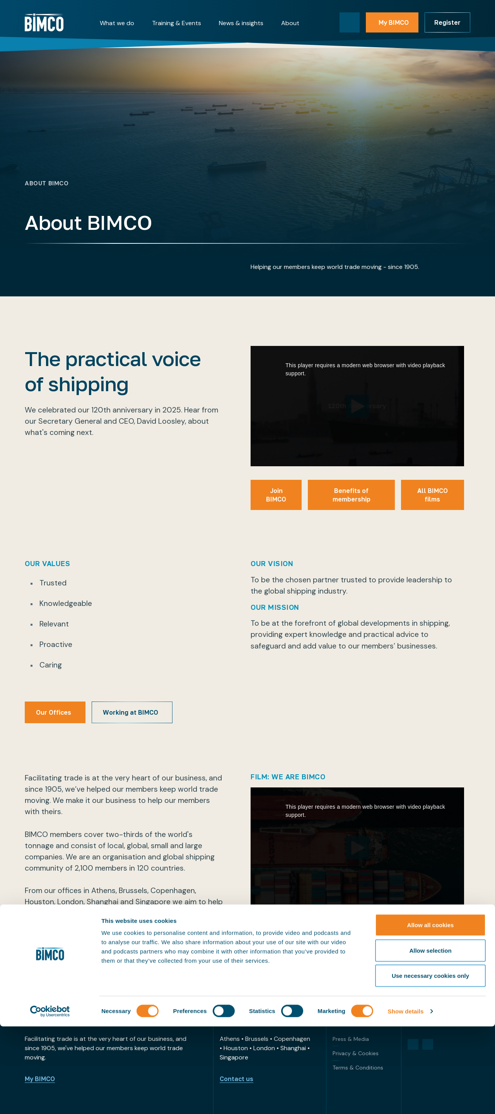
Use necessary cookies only (430, 1063)
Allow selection (430, 1038)
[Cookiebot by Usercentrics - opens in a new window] (50, 1099)
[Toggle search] (350, 22)
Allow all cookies (430, 1012)
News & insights (241, 23)
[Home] (44, 22)
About (290, 23)
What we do (117, 23)
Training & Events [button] (176, 23)
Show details (406, 1098)
